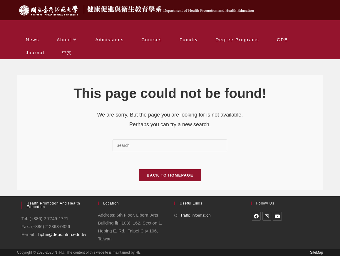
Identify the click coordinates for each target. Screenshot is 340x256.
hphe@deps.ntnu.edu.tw (62, 234)
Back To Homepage (170, 175)
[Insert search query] (170, 145)
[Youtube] (277, 216)
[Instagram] (266, 216)
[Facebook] (256, 216)
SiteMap (316, 252)
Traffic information (195, 215)
